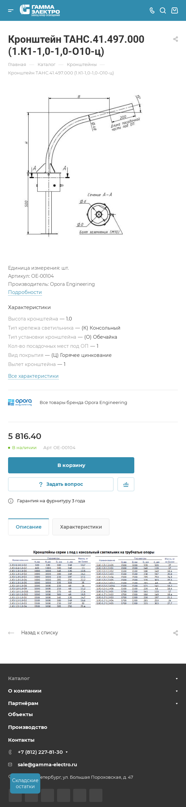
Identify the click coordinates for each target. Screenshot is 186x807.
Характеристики (81, 527)
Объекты (20, 714)
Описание (29, 527)
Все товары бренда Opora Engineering (83, 402)
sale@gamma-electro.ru (47, 765)
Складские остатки (25, 783)
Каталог (19, 678)
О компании (25, 690)
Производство (27, 727)
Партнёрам (23, 703)
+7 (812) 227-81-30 (40, 752)
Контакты (21, 740)
